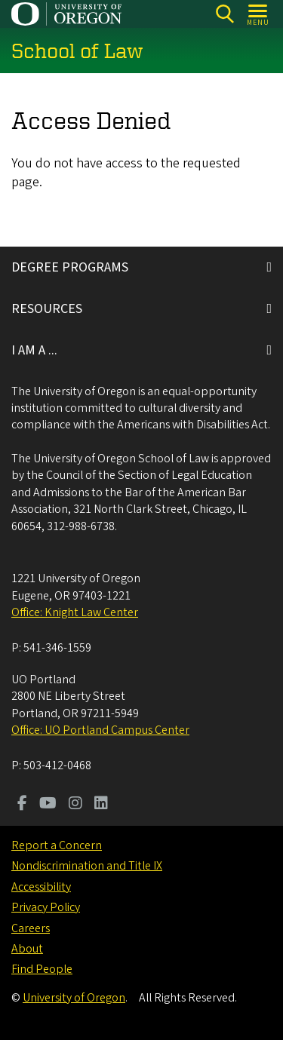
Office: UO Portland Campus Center (100, 730)
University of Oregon (74, 997)
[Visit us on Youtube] (48, 804)
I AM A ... (34, 350)
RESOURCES (46, 308)
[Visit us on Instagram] (75, 804)
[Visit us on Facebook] (22, 804)
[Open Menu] (258, 14)
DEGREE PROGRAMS (69, 267)
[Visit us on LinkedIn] (101, 804)
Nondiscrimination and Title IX (86, 865)
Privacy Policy (45, 907)
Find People (41, 969)
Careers (30, 928)
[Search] (224, 14)
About (27, 948)
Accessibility (41, 887)
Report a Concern (56, 845)
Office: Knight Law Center (74, 612)
